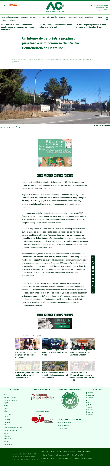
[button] (4, 5)
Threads (90, 414)
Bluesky (90, 409)
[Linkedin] (65, 175)
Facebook (90, 392)
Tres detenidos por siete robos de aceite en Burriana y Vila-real (54, 352)
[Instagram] (45, 175)
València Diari (62, 428)
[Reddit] (68, 175)
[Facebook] (48, 175)
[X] (51, 175)
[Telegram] (55, 175)
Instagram (91, 395)
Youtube (90, 407)
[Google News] (38, 175)
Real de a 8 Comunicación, (26, 457)
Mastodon (91, 412)
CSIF (39, 336)
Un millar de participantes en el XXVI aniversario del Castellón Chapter (82, 352)
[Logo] (55, 7)
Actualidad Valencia (64, 422)
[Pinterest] (71, 175)
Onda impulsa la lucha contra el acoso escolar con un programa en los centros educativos (17, 27)
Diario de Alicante (63, 425)
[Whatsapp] (41, 175)
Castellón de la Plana (29, 336)
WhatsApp (90, 405)
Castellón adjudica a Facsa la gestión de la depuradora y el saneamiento (55, 375)
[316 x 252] (55, 153)
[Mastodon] (58, 175)
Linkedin (90, 397)
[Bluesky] (61, 175)
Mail (89, 400)
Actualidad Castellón (102, 125)
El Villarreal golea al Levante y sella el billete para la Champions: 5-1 (27, 375)
